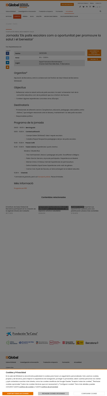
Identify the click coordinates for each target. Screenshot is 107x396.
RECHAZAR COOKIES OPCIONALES (53, 394)
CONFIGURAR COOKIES (89, 394)
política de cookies (27, 387)
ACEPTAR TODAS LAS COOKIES (18, 394)
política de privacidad (50, 387)
